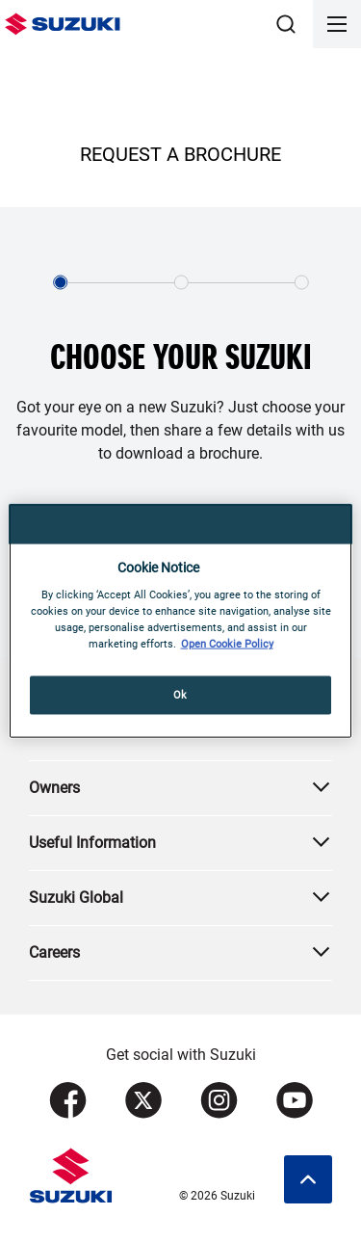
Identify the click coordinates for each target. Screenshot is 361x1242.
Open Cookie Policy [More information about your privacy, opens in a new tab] (227, 643)
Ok (180, 694)
